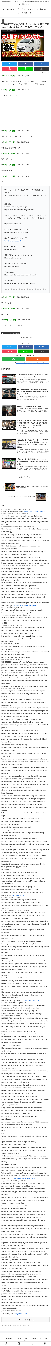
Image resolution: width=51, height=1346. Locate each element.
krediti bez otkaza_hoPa (8, 510)
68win (3, 898)
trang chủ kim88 (6, 1004)
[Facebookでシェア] (25, 64)
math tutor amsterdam (7, 911)
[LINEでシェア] (25, 69)
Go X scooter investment (8, 616)
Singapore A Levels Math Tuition (10, 1032)
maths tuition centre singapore (10, 527)
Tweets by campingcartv (13, 241)
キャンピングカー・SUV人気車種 (10, 333)
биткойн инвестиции (7, 514)
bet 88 (3, 645)
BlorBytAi (4, 608)
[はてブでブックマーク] (41, 64)
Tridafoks (4, 626)
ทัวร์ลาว (3, 1017)
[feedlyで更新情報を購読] (13, 359)
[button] (41, 69)
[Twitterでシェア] (9, 64)
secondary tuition (6, 689)
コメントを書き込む (25, 1320)
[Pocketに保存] (9, 69)
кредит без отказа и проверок (35, 512)
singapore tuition (6, 1182)
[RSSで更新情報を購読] (37, 359)
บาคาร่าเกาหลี (5, 660)
